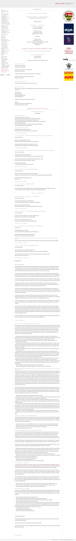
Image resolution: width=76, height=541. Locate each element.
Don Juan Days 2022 (5, 48)
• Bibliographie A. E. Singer (5, 17)
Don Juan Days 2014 (5, 45)
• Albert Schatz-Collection (5, 22)
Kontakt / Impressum (5, 70)
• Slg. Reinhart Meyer (4, 27)
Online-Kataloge (4, 34)
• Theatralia (3, 64)
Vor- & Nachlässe (4, 25)
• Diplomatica (3, 60)
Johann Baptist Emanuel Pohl (54, 464)
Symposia (2, 49)
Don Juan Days (3, 44)
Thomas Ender (46, 467)
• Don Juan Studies (4, 58)
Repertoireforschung (4, 39)
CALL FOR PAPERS (18, 516)
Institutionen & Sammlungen (6, 40)
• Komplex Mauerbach (4, 20)
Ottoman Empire (4, 37)
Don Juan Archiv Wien (4, 10)
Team (2, 12)
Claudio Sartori (3, 33)
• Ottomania (3, 61)
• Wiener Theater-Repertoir (5, 32)
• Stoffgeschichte (4, 16)
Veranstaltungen (4, 43)
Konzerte (2, 54)
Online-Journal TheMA (5, 66)
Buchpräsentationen (4, 53)
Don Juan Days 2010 (5, 47)
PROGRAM (16, 260)
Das (3, 38)
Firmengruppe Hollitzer (5, 11)
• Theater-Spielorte (4, 31)
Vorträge (2, 52)
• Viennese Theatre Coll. (5, 23)
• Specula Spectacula (4, 62)
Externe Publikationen (4, 67)
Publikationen (4, 56)
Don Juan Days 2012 (5, 46)
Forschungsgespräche (4, 51)
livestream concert (33, 276)
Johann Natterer (47, 464)
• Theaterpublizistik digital (5, 30)
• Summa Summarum (4, 63)
